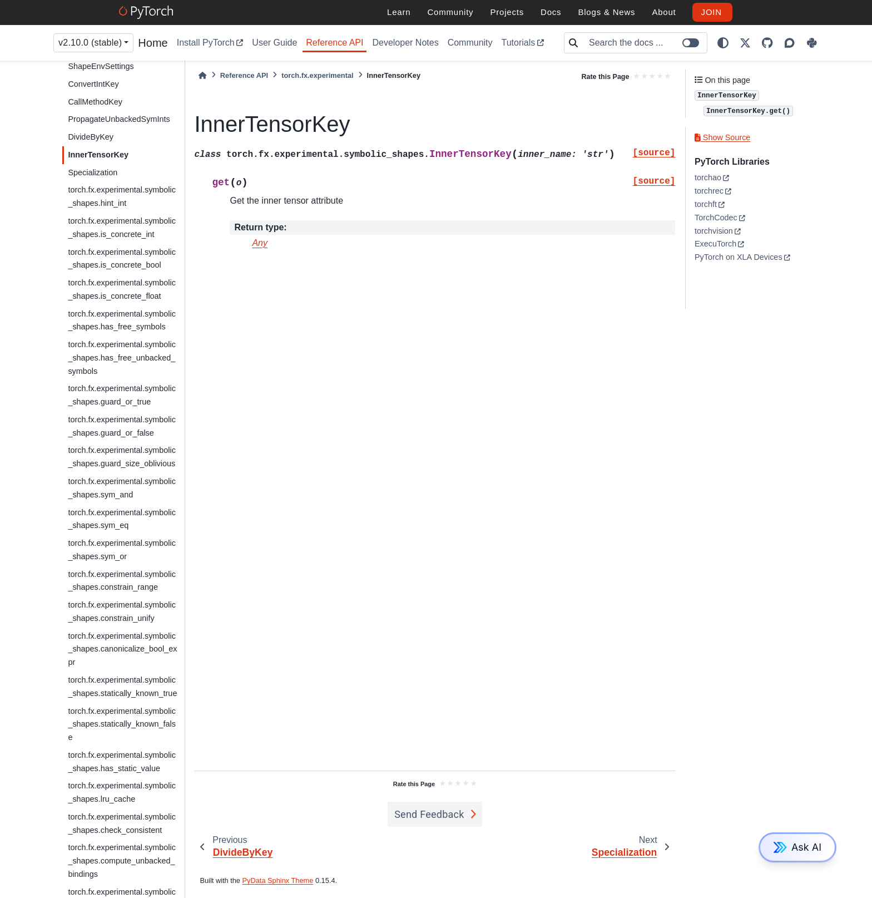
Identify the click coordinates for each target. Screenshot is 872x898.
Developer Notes (405, 42)
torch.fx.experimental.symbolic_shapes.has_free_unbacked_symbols (122, 358)
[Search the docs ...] (644, 43)
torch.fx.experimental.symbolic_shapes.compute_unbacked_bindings (122, 861)
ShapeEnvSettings (100, 66)
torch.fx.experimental (317, 75)
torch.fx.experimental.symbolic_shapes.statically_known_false (122, 724)
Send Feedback (429, 814)
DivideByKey (90, 136)
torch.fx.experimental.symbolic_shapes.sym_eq (122, 519)
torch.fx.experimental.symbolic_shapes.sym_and (122, 488)
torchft (706, 204)
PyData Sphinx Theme (278, 880)
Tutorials (519, 42)
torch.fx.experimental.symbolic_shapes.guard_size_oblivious (122, 457)
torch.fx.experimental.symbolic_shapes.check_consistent (122, 823)
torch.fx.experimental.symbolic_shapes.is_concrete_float (122, 289)
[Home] (202, 75)
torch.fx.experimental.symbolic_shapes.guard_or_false (122, 426)
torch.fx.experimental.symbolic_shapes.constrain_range (122, 581)
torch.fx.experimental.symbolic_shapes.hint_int (122, 196)
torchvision (714, 230)
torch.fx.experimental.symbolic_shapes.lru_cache (122, 792)
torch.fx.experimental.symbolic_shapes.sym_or (122, 550)
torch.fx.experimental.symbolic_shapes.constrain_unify (122, 611)
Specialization (92, 172)
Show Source (722, 137)
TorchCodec (716, 217)
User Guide (274, 42)
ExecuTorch (715, 243)
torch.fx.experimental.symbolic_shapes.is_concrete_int (122, 227)
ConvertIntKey (93, 84)
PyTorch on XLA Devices (738, 257)
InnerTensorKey (98, 154)
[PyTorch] (147, 12)
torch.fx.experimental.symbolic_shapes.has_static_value (122, 762)
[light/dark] (723, 42)
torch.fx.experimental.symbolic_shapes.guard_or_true (122, 395)
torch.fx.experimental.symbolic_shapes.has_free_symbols (122, 320)
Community (470, 42)
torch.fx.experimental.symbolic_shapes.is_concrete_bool (122, 259)
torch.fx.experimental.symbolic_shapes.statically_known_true (122, 686)
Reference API (334, 42)
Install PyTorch (206, 42)
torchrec (709, 190)
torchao (708, 177)
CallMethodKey (95, 101)
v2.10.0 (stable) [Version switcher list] (90, 42)
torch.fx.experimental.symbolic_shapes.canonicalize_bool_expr (122, 649)
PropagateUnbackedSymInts (119, 119)
